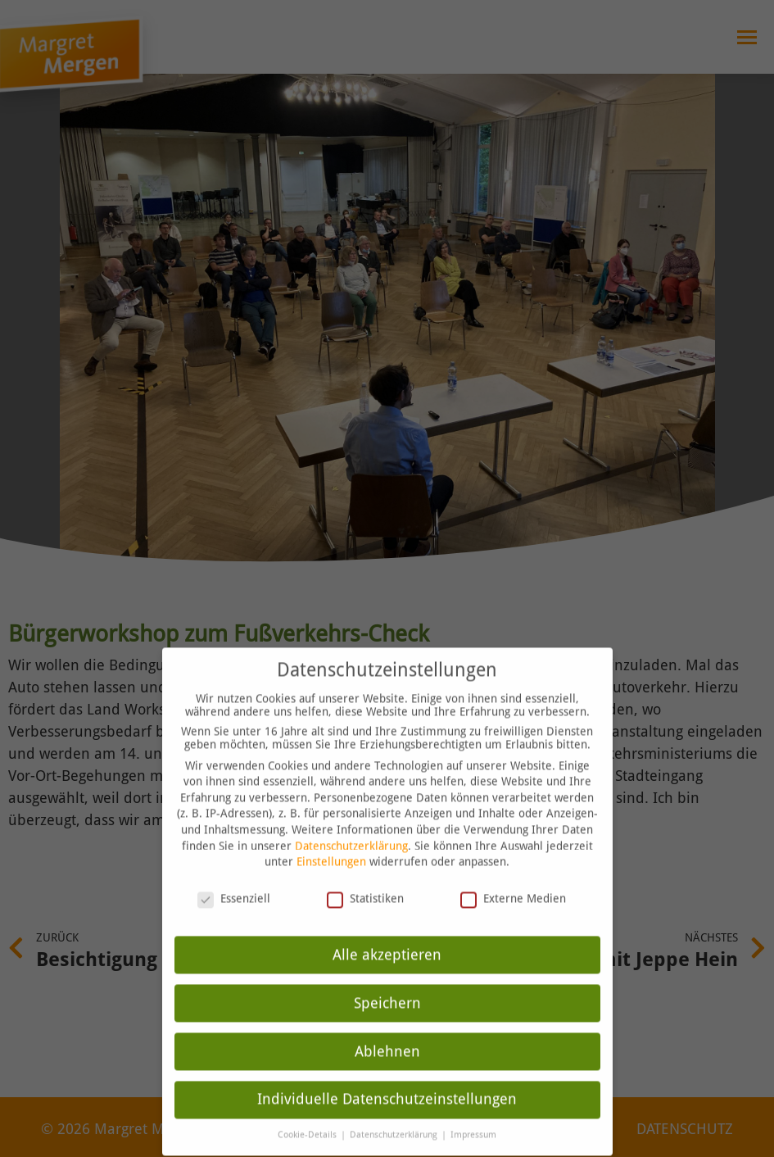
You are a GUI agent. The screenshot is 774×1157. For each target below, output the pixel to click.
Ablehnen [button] (387, 1032)
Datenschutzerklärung (351, 826)
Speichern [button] (387, 984)
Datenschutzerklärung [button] (395, 1116)
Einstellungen (331, 843)
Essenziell (233, 879)
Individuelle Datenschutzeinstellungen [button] (387, 1081)
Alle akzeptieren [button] (387, 936)
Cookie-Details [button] (308, 1116)
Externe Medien (513, 879)
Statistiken (365, 879)
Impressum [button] (473, 1116)
